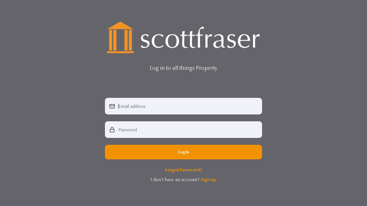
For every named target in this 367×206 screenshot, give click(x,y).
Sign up (208, 179)
